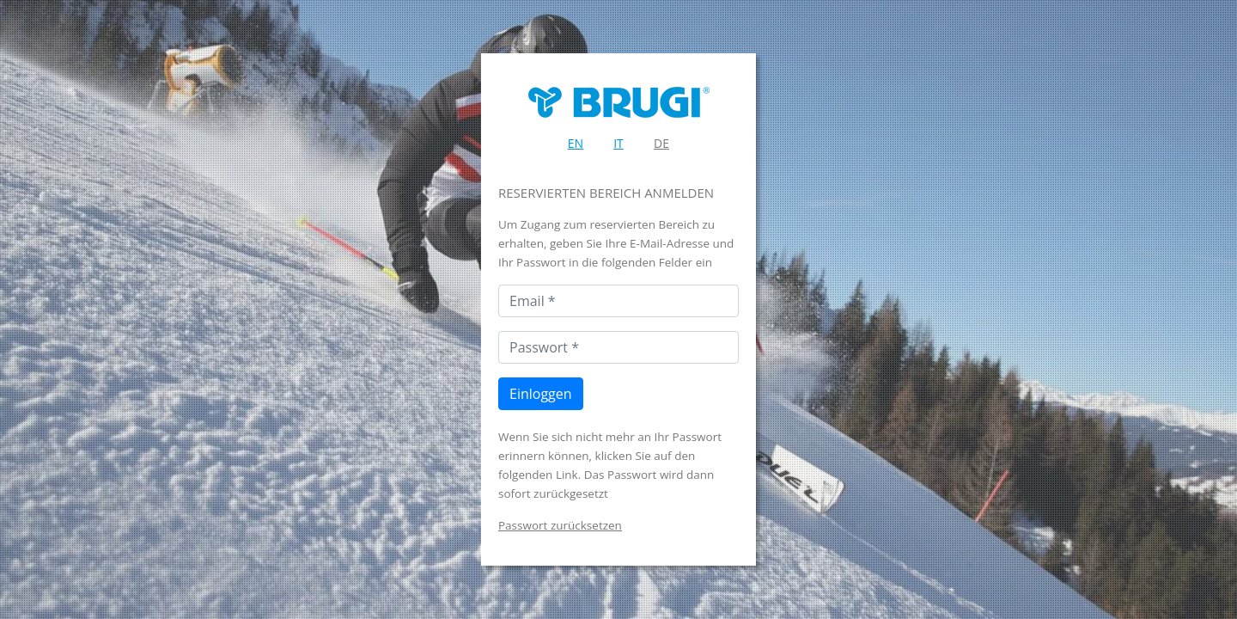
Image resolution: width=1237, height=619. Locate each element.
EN (575, 143)
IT (618, 143)
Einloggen (540, 393)
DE (661, 143)
